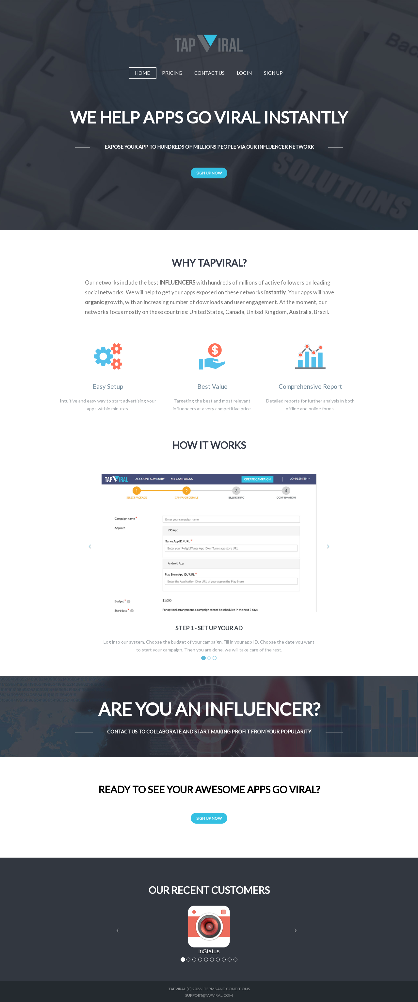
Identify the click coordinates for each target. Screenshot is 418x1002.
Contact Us (209, 71)
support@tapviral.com (209, 995)
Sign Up (273, 71)
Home (142, 72)
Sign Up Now (209, 173)
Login (244, 71)
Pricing (172, 71)
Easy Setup (108, 386)
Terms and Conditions (227, 988)
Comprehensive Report (310, 386)
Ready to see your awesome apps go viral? (209, 789)
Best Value (212, 386)
